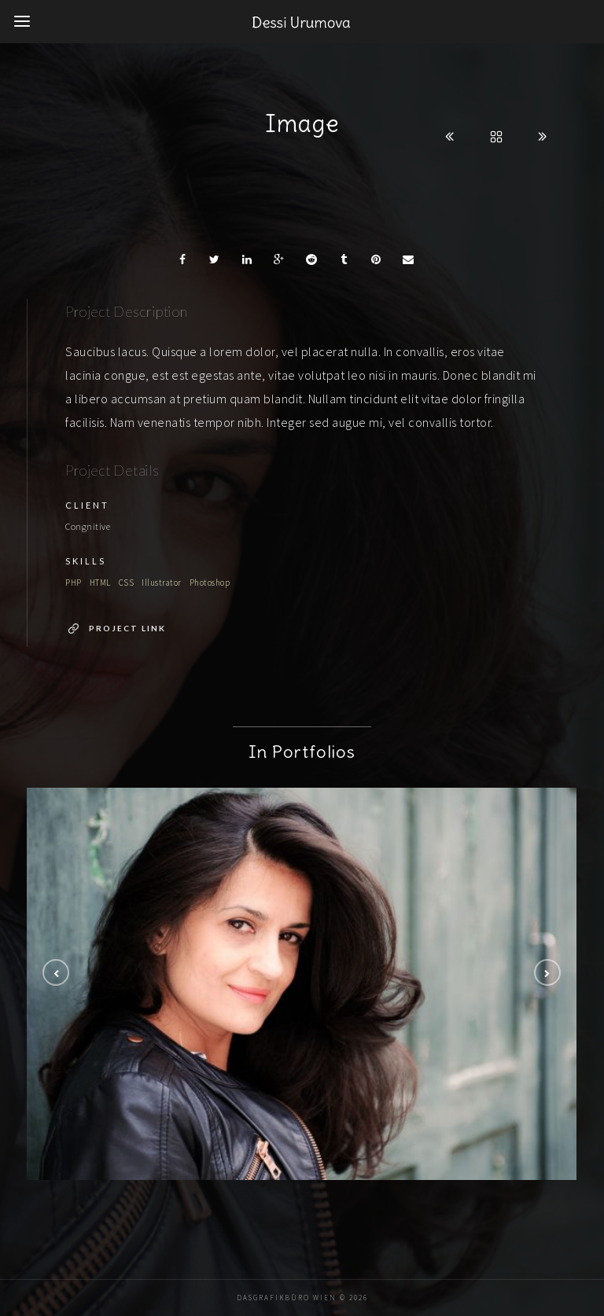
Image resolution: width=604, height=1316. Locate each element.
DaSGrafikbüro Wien (287, 1297)
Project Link (127, 628)
